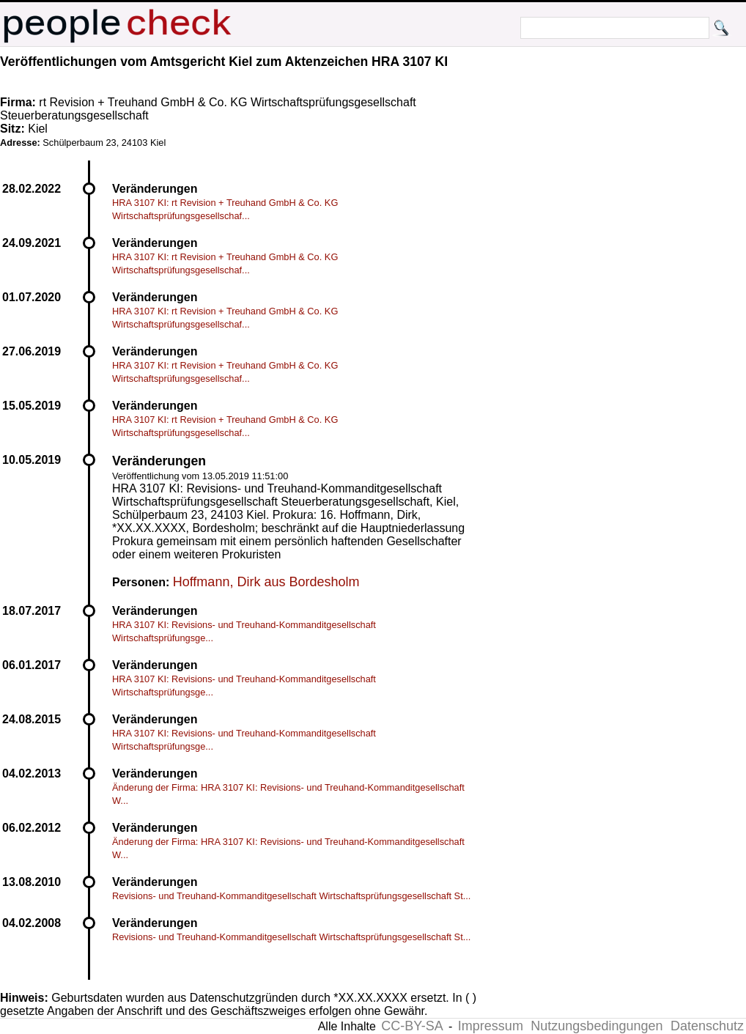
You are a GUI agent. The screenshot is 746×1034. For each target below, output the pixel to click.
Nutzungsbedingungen (596, 1026)
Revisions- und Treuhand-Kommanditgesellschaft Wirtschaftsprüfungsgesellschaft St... (291, 895)
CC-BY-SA (412, 1026)
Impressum (490, 1026)
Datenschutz (707, 1026)
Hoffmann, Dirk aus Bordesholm (266, 582)
